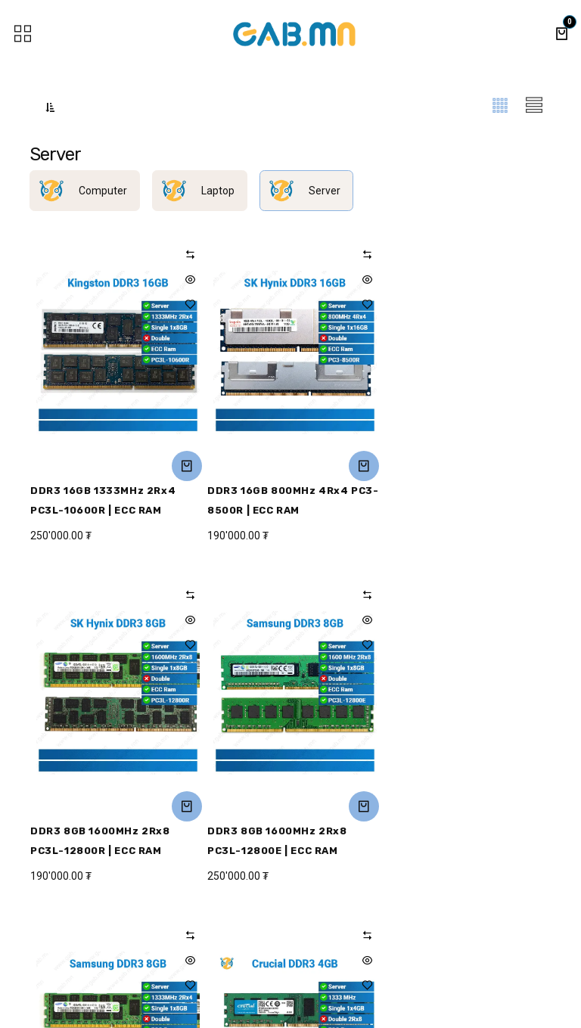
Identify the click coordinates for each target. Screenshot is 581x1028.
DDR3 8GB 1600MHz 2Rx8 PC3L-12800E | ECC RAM (100, 840)
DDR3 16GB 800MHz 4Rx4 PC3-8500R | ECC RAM (290, 500)
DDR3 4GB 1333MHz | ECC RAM (461, 831)
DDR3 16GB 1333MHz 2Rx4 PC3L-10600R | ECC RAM (103, 500)
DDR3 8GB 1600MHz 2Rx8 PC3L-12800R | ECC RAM (448, 500)
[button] (50, 107)
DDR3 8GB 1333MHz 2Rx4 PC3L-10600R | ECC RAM (274, 840)
